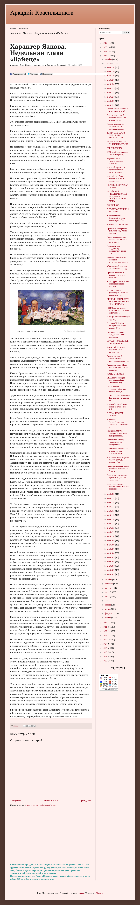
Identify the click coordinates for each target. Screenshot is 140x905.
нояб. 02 (111, 570)
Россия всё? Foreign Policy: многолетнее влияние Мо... (116, 325)
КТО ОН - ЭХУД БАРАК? (118, 225)
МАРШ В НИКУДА (115, 374)
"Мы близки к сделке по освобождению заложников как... (117, 451)
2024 (105, 52)
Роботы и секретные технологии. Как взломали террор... (115, 126)
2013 (105, 661)
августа (108, 588)
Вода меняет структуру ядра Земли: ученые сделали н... (117, 477)
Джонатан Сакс (17, 65)
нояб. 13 (111, 524)
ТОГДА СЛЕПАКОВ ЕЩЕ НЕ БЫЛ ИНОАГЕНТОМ (116, 135)
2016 (105, 648)
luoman (81, 893)
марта (107, 609)
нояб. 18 (111, 503)
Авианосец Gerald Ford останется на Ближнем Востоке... (117, 367)
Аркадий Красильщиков (41, 12)
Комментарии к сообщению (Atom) (40, 805)
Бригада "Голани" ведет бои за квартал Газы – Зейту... (117, 407)
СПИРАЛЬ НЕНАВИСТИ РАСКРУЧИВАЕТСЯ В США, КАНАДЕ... (118, 301)
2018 (105, 640)
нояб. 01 (111, 574)
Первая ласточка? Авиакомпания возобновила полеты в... (118, 358)
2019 (105, 636)
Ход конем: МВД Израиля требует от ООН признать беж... (118, 460)
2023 (105, 56)
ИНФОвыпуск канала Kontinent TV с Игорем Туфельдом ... (118, 310)
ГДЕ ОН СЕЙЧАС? (115, 148)
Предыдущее (85, 801)
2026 (105, 43)
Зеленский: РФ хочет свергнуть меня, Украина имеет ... (116, 349)
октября (108, 580)
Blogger (99, 893)
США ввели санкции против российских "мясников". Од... (116, 380)
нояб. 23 (111, 97)
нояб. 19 (111, 499)
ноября (108, 64)
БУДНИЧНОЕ (113, 205)
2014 (105, 657)
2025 (105, 47)
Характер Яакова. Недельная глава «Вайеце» (115, 161)
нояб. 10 (111, 536)
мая (106, 601)
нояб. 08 (111, 545)
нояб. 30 (111, 68)
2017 (105, 644)
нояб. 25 (111, 88)
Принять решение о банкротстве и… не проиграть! (116, 275)
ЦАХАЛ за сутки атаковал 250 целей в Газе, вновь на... (118, 398)
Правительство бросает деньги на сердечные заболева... (117, 231)
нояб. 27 (111, 80)
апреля (108, 605)
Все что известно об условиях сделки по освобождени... (116, 117)
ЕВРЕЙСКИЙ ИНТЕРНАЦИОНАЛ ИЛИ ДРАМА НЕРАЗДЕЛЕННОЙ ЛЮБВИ (117, 196)
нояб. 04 (111, 562)
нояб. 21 (111, 105)
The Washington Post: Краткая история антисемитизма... (116, 169)
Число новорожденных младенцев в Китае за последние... (117, 239)
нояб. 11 (111, 532)
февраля (109, 613)
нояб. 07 (111, 549)
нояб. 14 (111, 520)
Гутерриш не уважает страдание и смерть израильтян (116, 334)
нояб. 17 (111, 507)
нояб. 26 (111, 84)
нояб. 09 (111, 541)
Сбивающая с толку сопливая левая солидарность (115, 442)
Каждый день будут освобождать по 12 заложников (116, 178)
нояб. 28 (111, 76)
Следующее (16, 801)
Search (126, 32)
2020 (105, 631)
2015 (105, 652)
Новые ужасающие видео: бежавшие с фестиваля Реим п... (118, 468)
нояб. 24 (111, 93)
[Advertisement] (51, 835)
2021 (105, 627)
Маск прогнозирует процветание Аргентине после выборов (118, 486)
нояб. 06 (111, 553)
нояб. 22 (111, 101)
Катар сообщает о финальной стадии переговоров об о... (116, 218)
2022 (105, 623)
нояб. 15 (111, 515)
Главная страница (50, 801)
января (108, 618)
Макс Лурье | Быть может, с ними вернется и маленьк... (118, 284)
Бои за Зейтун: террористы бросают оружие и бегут (117, 389)
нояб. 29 (111, 72)
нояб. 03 (111, 566)
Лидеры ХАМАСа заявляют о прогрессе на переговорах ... (117, 433)
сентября (109, 584)
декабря (108, 60)
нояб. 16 (111, 511)
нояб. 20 (111, 494)
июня (107, 597)
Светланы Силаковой (57, 65)
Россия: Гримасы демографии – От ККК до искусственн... (117, 292)
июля (107, 592)
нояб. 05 (111, 558)
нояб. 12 (111, 528)
